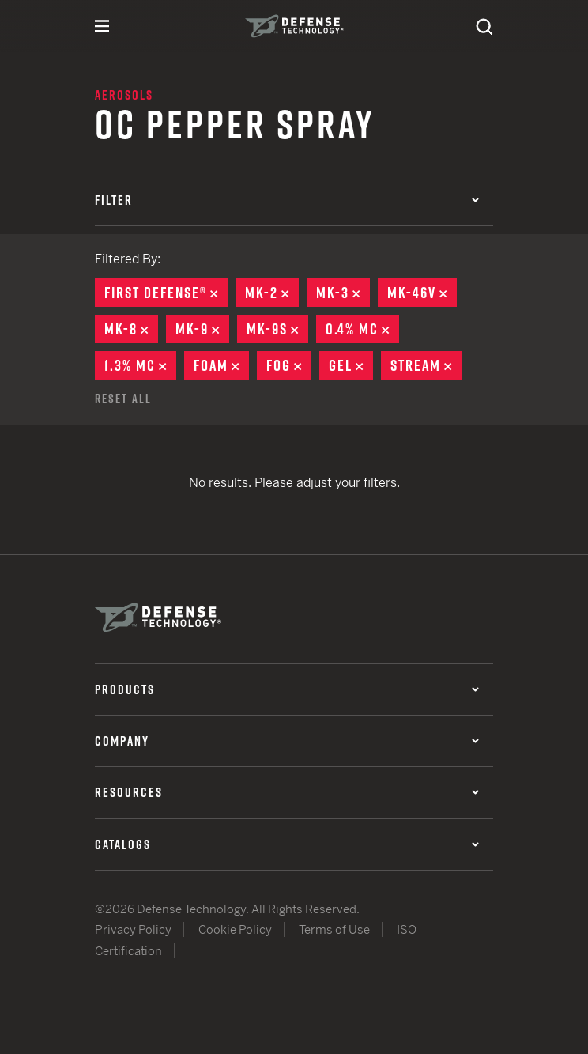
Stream (426, 365)
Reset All (123, 398)
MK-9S (277, 329)
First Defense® (166, 292)
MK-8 (131, 329)
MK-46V (422, 292)
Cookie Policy (235, 929)
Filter (287, 200)
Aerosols (124, 94)
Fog (288, 365)
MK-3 (343, 292)
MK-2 (272, 292)
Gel (351, 365)
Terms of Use (334, 929)
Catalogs (287, 844)
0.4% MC (362, 329)
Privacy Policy (133, 929)
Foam (221, 365)
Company (287, 740)
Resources (287, 792)
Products (287, 689)
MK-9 (202, 329)
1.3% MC (140, 365)
